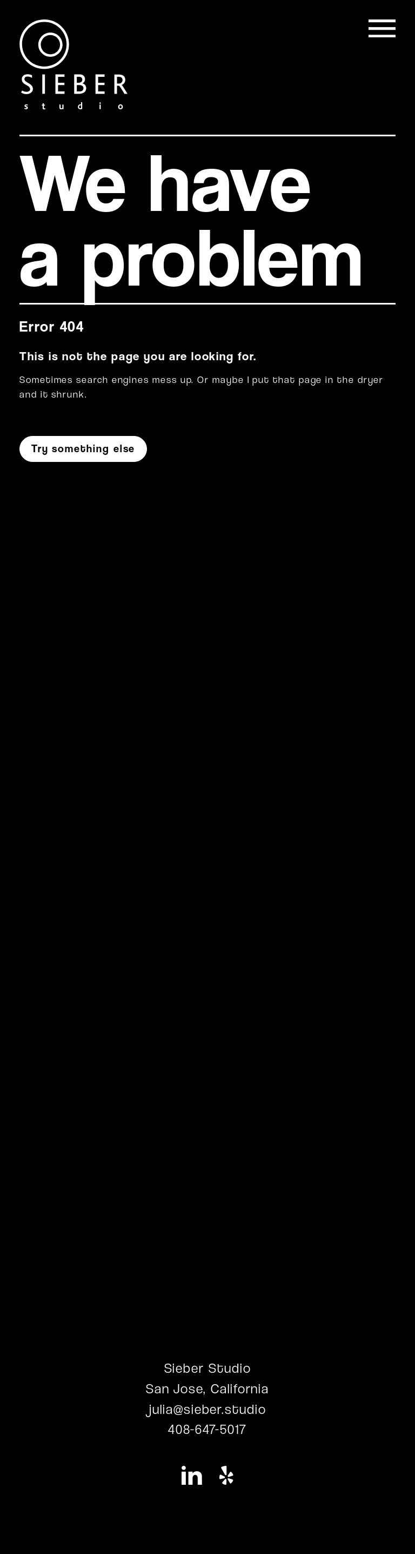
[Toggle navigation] (382, 28)
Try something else (83, 448)
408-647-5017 (207, 1429)
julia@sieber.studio (207, 1409)
